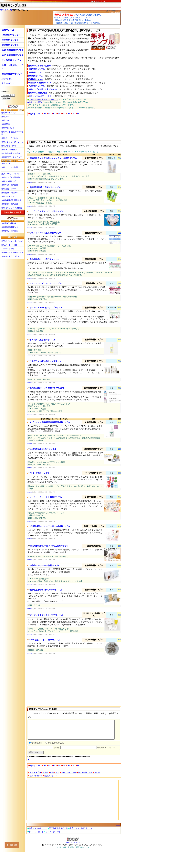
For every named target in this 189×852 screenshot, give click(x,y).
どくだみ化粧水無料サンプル (42, 340)
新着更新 (12, 212)
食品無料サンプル (10, 40)
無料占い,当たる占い (9, 181)
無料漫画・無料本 (8, 189)
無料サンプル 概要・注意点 (40, 96)
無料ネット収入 (7, 196)
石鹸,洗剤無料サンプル (12, 50)
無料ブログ (6, 117)
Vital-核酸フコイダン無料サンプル (45, 640)
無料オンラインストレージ (12, 142)
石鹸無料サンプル (35, 79)
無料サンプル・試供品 (10, 177)
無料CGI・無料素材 (9, 149)
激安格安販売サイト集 (58, 828)
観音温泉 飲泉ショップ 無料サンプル (46, 590)
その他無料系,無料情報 (10, 153)
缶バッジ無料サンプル (39, 473)
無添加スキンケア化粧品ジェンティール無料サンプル (53, 158)
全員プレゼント (8, 83)
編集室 (18, 212)
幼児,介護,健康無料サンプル (39, 83)
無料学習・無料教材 (9, 185)
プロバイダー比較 (53, 832)
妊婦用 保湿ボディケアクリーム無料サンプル (50, 526)
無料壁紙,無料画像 (8, 223)
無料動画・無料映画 (9, 231)
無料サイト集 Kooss (72, 841)
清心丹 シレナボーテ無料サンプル (45, 565)
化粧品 (45, 772)
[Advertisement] (74, 128)
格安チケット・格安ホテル (12, 252)
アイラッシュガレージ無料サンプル (45, 283)
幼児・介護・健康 (85, 772)
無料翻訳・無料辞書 (9, 204)
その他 (97, 772)
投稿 (6, 212)
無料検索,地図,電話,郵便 (11, 200)
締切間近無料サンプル (12, 74)
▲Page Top (11, 845)
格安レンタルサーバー (38, 828)
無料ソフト (6, 163)
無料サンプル (11, 5)
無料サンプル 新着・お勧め (39, 66)
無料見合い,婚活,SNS (10, 193)
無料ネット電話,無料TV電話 (12, 133)
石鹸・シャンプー (68, 772)
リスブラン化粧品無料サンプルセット (46, 361)
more (29, 182)
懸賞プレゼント (8, 79)
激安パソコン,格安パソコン (12, 241)
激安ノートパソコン (9, 245)
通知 (119, 158)
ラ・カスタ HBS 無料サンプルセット (46, 308)
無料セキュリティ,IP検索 (11, 208)
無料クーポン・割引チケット (12, 168)
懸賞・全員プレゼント (10, 174)
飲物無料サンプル (10, 45)
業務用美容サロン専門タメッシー (44, 259)
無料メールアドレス (9, 138)
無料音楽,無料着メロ (9, 227)
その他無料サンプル (11, 60)
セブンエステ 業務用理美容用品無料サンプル (50, 422)
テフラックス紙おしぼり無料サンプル (46, 211)
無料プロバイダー (8, 128)
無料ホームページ (8, 113)
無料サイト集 (6, 10)
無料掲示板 (6, 124)
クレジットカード (36, 832)
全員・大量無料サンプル (12, 67)
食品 (52, 772)
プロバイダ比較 (7, 249)
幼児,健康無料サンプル (12, 55)
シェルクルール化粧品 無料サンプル (46, 233)
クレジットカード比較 (10, 256)
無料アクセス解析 (8, 146)
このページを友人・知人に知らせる (43, 99)
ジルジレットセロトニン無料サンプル (46, 615)
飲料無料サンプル (35, 76)
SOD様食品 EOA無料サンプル (43, 449)
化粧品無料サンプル (11, 35)
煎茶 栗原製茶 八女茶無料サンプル (45, 187)
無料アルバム (6, 120)
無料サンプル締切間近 (37, 93)
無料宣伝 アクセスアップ (11, 157)
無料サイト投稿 (35, 102)
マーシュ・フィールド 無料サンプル (46, 497)
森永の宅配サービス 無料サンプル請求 (47, 388)
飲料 (57, 772)
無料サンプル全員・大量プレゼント (43, 89)
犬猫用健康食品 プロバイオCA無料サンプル (49, 546)
